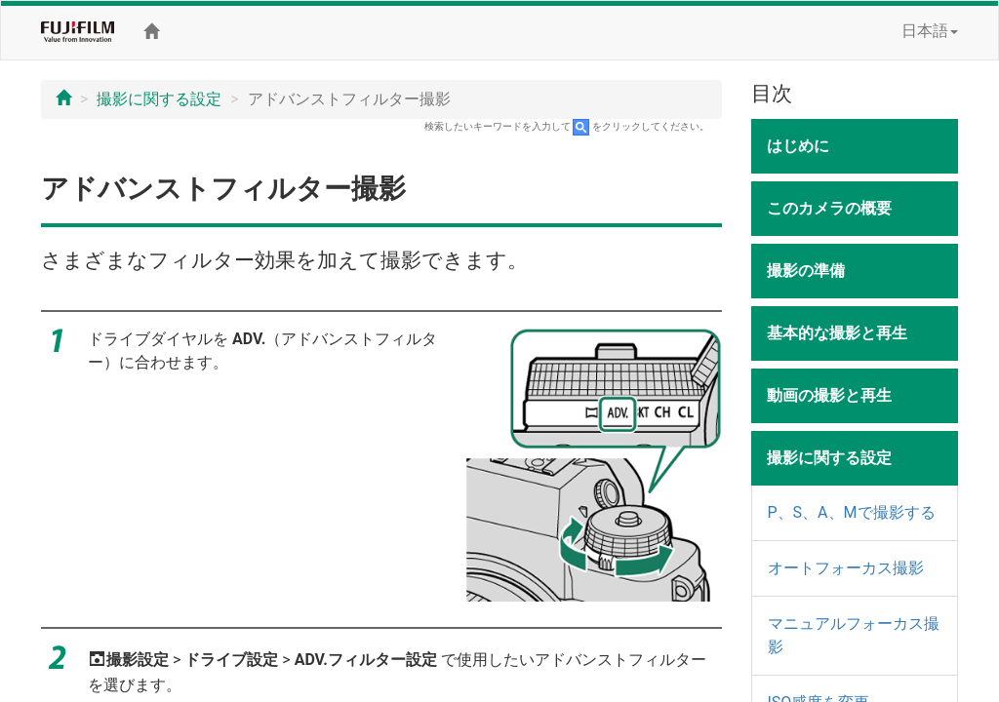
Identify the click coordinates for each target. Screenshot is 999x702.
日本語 (929, 30)
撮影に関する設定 (159, 99)
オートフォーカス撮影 (846, 568)
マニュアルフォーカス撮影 (853, 635)
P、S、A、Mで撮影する (852, 512)
